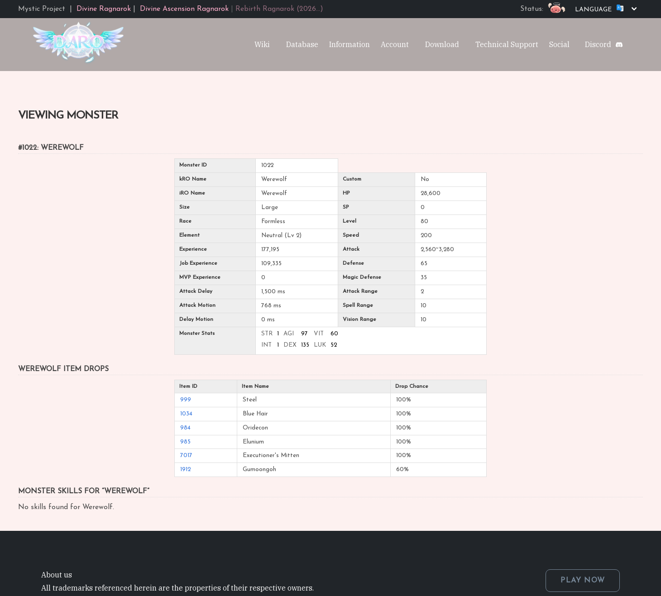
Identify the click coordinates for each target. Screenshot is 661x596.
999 (185, 400)
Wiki (262, 44)
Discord (598, 44)
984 (185, 428)
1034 (186, 414)
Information (349, 44)
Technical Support (506, 44)
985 (185, 442)
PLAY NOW (582, 580)
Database (302, 44)
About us (56, 574)
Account (395, 44)
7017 (186, 455)
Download (442, 44)
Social (559, 44)
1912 (185, 469)
